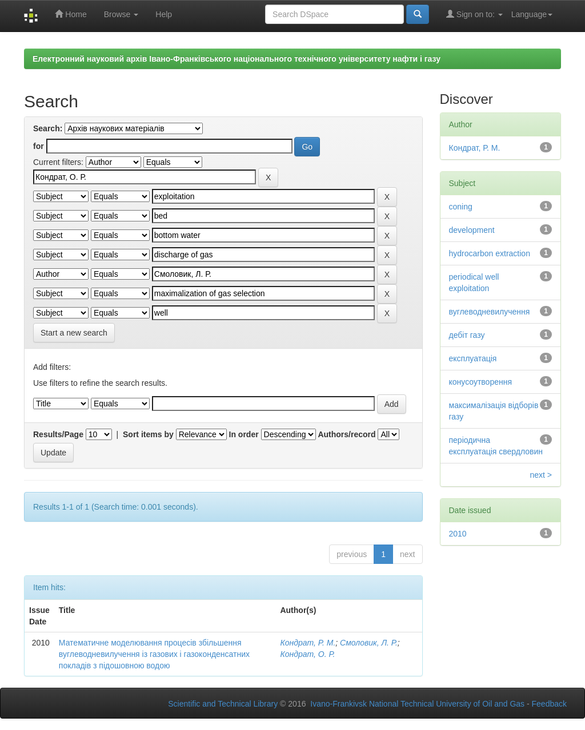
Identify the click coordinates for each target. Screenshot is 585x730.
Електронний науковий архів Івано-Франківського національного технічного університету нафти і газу (236, 58)
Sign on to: (474, 14)
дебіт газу (467, 335)
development (472, 230)
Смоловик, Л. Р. (369, 642)
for (38, 146)
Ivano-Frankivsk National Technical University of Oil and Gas (417, 703)
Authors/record (346, 434)
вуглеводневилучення (489, 311)
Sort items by (148, 434)
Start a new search (74, 332)
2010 (458, 533)
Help (163, 14)
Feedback (549, 703)
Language (531, 14)
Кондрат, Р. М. (307, 642)
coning (460, 206)
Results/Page (58, 434)
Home (70, 14)
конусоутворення (480, 381)
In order (244, 434)
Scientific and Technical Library (223, 703)
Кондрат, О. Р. (307, 654)
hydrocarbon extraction (489, 253)
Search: (47, 128)
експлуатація (473, 358)
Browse (121, 14)
